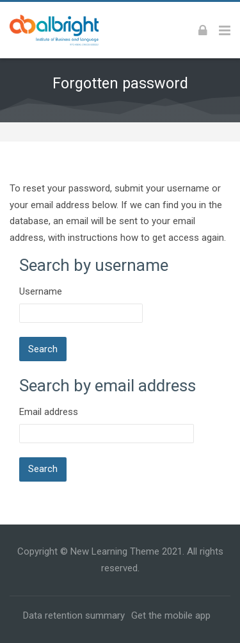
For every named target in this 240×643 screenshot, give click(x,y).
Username (40, 291)
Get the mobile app (171, 615)
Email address (48, 412)
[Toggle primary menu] (224, 30)
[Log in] (202, 30)
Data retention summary (74, 615)
